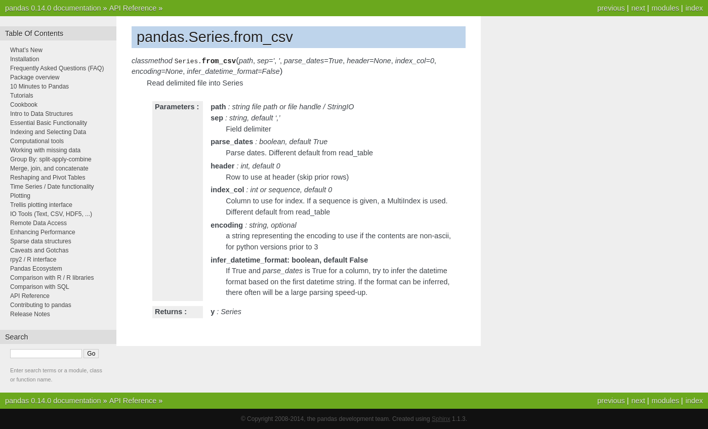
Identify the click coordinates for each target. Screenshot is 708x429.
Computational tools (37, 141)
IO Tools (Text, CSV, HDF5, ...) (51, 214)
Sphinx (441, 418)
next (638, 8)
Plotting (20, 195)
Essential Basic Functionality (48, 122)
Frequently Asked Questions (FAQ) (57, 68)
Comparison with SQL (39, 286)
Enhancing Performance (42, 232)
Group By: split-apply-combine (51, 159)
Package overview (34, 77)
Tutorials (21, 95)
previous (610, 8)
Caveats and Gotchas (39, 250)
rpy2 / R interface (33, 259)
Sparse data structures (40, 241)
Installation (24, 59)
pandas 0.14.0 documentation (53, 8)
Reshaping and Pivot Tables (48, 177)
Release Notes (30, 314)
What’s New (26, 50)
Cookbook (23, 104)
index (694, 8)
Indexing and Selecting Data (48, 132)
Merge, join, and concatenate (49, 168)
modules (665, 8)
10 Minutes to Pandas (39, 86)
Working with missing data (45, 150)
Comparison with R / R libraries (52, 277)
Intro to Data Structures (41, 113)
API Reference (133, 8)
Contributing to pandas (40, 305)
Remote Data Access (38, 223)
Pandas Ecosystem (36, 268)
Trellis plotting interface (41, 204)
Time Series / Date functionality (52, 186)
